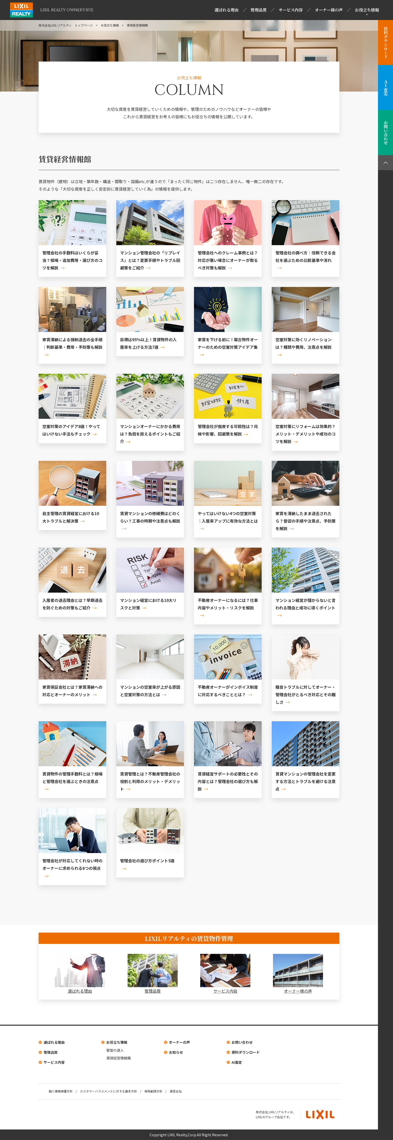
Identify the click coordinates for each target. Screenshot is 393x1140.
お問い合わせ (385, 133)
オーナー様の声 (329, 10)
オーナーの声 (179, 1042)
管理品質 (259, 10)
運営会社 (176, 1091)
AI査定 (237, 1062)
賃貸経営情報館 (118, 1057)
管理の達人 (115, 1050)
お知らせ (176, 1052)
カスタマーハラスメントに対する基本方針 (108, 1091)
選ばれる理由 (227, 10)
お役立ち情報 (367, 10)
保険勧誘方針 (153, 1091)
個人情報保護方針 (61, 1091)
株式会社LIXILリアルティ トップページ (66, 25)
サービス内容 (291, 10)
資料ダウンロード (385, 43)
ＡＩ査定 (385, 88)
